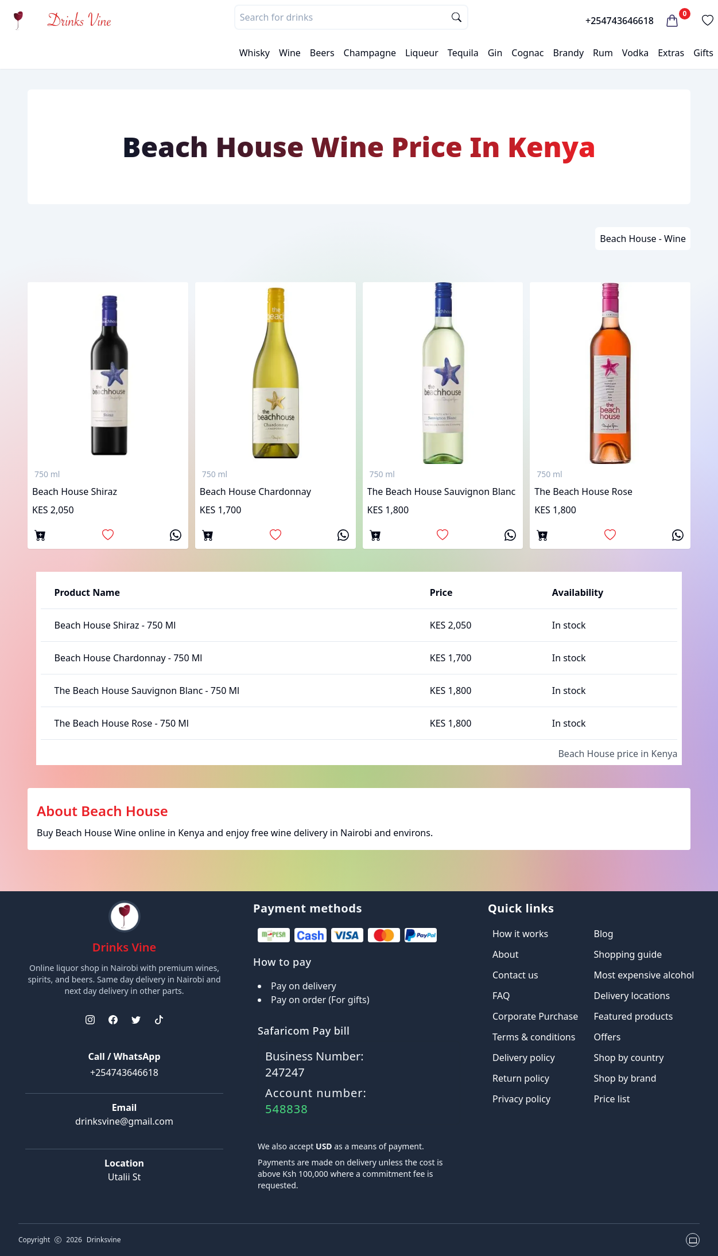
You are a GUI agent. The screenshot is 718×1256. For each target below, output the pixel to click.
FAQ (501, 995)
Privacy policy (521, 1099)
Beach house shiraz (74, 491)
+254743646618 (619, 20)
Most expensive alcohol (644, 975)
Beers (322, 52)
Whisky (254, 52)
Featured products (633, 1016)
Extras (671, 52)
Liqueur (421, 52)
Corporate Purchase (535, 1016)
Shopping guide (628, 954)
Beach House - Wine (643, 238)
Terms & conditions (533, 1037)
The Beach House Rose (583, 491)
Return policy (520, 1078)
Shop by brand (625, 1078)
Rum (603, 52)
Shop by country (629, 1057)
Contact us (515, 975)
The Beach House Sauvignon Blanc (441, 491)
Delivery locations (632, 995)
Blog (604, 933)
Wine (290, 52)
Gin (495, 52)
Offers (607, 1037)
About (505, 954)
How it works (520, 933)
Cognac (527, 52)
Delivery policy (523, 1057)
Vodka (635, 52)
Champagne (370, 52)
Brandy (568, 52)
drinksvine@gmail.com (124, 1121)
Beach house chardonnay (255, 491)
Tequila (463, 52)
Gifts (703, 52)
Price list (612, 1099)
